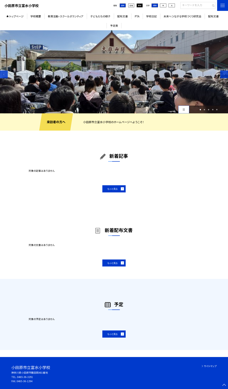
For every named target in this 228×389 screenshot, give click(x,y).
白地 (131, 5)
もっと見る (112, 188)
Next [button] (224, 74)
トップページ (16, 16)
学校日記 (151, 16)
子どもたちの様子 (100, 16)
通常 (122, 5)
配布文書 (122, 16)
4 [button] (212, 109)
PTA (137, 16)
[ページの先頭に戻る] (224, 385)
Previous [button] (4, 74)
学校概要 (35, 16)
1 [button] (200, 109)
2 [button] (204, 109)
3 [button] (208, 109)
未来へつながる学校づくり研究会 (182, 16)
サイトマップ (210, 366)
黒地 (139, 5)
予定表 (114, 25)
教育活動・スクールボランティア (65, 16)
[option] (114, 71)
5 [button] (217, 109)
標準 (155, 5)
